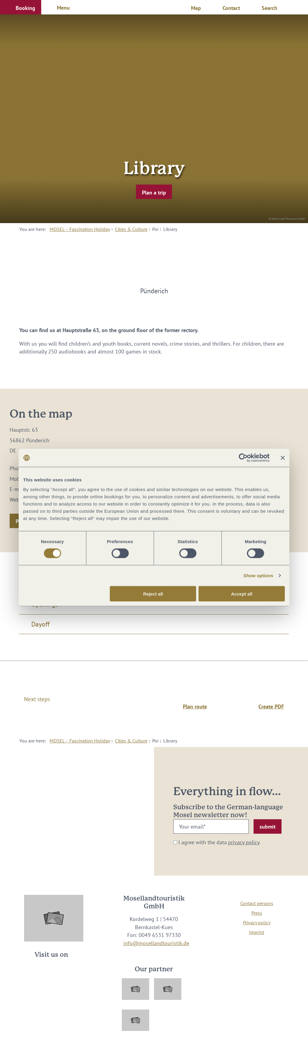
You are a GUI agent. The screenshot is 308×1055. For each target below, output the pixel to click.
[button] (20, 7)
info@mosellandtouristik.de (156, 943)
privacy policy (243, 842)
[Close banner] (283, 458)
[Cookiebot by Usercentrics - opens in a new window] (243, 457)
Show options (258, 575)
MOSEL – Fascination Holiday (80, 229)
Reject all (153, 593)
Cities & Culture (131, 229)
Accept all (241, 593)
